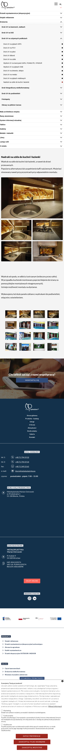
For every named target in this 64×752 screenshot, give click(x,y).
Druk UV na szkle (9, 59)
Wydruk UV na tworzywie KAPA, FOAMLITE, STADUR (22, 63)
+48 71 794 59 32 (22, 457)
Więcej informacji (55, 706)
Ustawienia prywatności (32, 678)
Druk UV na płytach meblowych (14, 78)
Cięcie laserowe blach (12, 668)
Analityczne (7, 724)
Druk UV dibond (9, 55)
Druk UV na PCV (9, 48)
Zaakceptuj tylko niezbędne (32, 742)
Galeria (32, 434)
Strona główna (32, 415)
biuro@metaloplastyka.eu (25, 471)
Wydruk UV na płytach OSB (13, 67)
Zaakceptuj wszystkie (32, 748)
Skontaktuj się (32, 380)
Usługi (32, 422)
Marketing (7, 711)
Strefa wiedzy (32, 431)
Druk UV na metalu (10, 74)
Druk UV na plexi (9, 52)
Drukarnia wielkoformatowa (15, 671)
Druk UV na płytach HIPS (12, 44)
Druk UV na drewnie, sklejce (13, 71)
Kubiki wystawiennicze (13, 650)
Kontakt (32, 437)
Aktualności (32, 428)
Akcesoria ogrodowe (12, 647)
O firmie (32, 425)
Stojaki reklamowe (11, 641)
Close (62, 681)
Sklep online (32, 581)
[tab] (32, 13)
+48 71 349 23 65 (22, 466)
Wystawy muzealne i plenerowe (16, 675)
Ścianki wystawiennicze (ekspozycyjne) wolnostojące (23, 644)
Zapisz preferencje (31, 736)
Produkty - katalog (32, 419)
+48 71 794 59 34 (22, 462)
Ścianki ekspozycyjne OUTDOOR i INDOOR (20, 653)
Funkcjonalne (8, 716)
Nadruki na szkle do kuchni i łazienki (16, 82)
